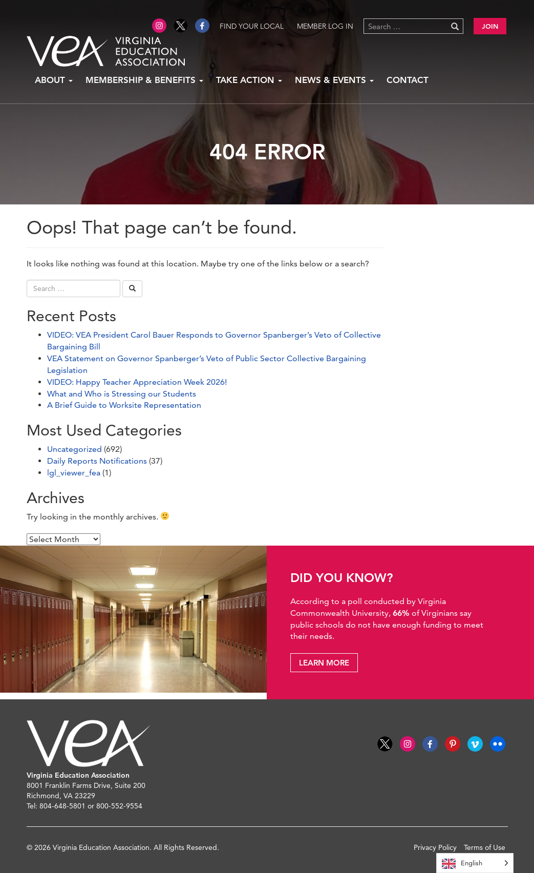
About (54, 80)
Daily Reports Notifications (97, 461)
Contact (408, 80)
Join (490, 26)
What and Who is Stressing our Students (121, 394)
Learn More (324, 663)
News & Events (334, 80)
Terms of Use (484, 847)
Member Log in (325, 26)
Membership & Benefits (144, 80)
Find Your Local (252, 26)
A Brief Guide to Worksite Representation (124, 405)
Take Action (249, 80)
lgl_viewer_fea (73, 472)
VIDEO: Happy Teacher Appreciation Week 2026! (137, 382)
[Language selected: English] (475, 863)
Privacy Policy (435, 847)
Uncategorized (74, 449)
